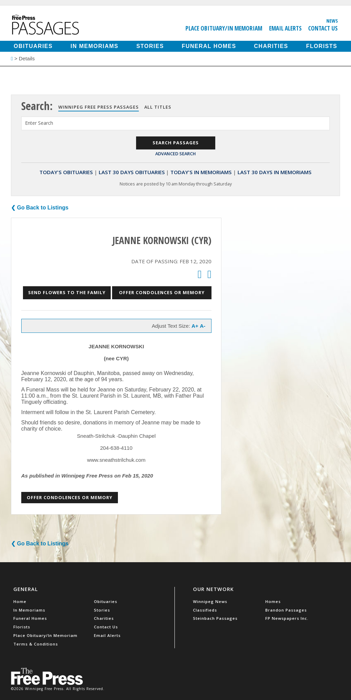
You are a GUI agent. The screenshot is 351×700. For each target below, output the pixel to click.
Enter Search (39, 123)
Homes (273, 601)
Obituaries (33, 46)
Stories (150, 46)
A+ (195, 326)
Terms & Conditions (35, 644)
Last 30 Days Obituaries (132, 172)
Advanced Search (175, 153)
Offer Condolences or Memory (162, 292)
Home (19, 601)
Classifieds (205, 610)
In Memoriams (95, 46)
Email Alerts (285, 28)
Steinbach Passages (215, 618)
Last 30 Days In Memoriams (275, 172)
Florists (321, 46)
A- (202, 326)
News (332, 20)
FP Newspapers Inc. (286, 618)
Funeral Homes (209, 46)
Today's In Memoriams (201, 172)
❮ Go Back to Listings (40, 207)
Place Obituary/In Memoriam (223, 28)
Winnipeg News (210, 601)
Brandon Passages (286, 610)
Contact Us (323, 28)
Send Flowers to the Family (67, 292)
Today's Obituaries (66, 172)
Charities (271, 46)
